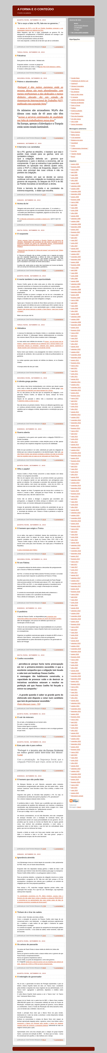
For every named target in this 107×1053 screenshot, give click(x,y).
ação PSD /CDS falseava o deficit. (50, 67)
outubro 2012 (75, 417)
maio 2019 (74, 632)
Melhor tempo (75, 135)
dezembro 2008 (76, 292)
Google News (75, 78)
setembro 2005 (75, 186)
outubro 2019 (75, 646)
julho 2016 (74, 540)
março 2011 (75, 366)
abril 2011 (74, 368)
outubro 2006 (75, 221)
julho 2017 (74, 572)
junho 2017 (74, 570)
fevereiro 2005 (75, 167)
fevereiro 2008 (75, 265)
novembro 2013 (76, 453)
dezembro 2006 (76, 227)
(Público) (20, 246)
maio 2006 (74, 208)
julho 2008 (74, 278)
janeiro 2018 (75, 589)
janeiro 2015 (75, 491)
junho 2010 (74, 341)
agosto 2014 (75, 477)
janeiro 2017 (75, 556)
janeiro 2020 (75, 654)
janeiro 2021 (75, 681)
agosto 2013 (75, 444)
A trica (73, 146)
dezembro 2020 (76, 679)
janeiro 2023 (75, 747)
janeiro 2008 (75, 262)
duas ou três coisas (77, 94)
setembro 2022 (75, 736)
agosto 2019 (75, 641)
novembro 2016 (76, 551)
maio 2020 (74, 662)
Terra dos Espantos (77, 116)
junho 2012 (74, 406)
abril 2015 (74, 499)
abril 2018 (74, 597)
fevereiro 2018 (75, 591)
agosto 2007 (75, 248)
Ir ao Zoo (74, 151)
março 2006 (75, 202)
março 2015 (75, 496)
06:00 (44, 603)
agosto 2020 (75, 670)
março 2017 (75, 562)
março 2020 (75, 660)
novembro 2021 (76, 709)
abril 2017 (74, 564)
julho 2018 (74, 605)
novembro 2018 (76, 616)
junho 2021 (74, 695)
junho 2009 (74, 308)
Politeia (73, 108)
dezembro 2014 (76, 488)
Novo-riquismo (75, 132)
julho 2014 (74, 474)
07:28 (44, 460)
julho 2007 (74, 246)
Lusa (20, 755)
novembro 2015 (76, 518)
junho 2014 (74, 472)
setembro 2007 (75, 251)
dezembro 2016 (76, 553)
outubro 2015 (75, 515)
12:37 (44, 194)
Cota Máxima (75, 89)
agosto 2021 (75, 700)
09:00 (44, 225)
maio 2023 (74, 758)
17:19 (44, 319)
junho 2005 (74, 178)
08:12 (44, 736)
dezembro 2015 (76, 521)
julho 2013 (74, 442)
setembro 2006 (75, 218)
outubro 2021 (75, 706)
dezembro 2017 (76, 586)
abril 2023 (74, 755)
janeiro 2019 (75, 621)
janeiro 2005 (75, 164)
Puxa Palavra (75, 113)
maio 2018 (74, 600)
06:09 (44, 554)
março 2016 (75, 529)
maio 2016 (74, 534)
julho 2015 (74, 507)
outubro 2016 (75, 548)
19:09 (44, 372)
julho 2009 (74, 311)
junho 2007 (74, 243)
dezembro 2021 (76, 711)
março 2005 (75, 169)
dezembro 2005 (76, 194)
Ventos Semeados (76, 124)
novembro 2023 (76, 774)
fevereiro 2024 (75, 782)
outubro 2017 (75, 581)
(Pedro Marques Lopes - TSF (28, 704)
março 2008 (75, 267)
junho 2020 (74, 665)
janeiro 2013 (75, 425)
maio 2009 (74, 306)
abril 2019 (74, 630)
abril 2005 (74, 172)
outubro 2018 (75, 613)
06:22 (44, 770)
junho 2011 (74, 374)
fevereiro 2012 (75, 395)
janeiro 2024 (75, 779)
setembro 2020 (75, 673)
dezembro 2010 (76, 357)
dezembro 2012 (76, 423)
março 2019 (75, 627)
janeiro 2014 (75, 458)
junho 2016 (74, 537)
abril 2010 (74, 336)
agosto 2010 (75, 346)
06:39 (44, 47)
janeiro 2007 (75, 229)
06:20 (44, 708)
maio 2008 (74, 273)
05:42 (44, 649)
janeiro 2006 (75, 197)
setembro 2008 (75, 284)
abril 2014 (74, 466)
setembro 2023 (75, 768)
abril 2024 (74, 787)
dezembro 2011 (76, 390)
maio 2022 (74, 725)
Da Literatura (75, 91)
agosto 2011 (75, 379)
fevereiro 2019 (75, 624)
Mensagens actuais (77, 796)
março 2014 (75, 464)
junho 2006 (74, 210)
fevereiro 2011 (75, 363)
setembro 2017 (75, 578)
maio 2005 (74, 175)
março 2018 (75, 594)
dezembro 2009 (76, 325)
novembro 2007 (76, 257)
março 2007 (75, 235)
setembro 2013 (75, 447)
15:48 (44, 849)
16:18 (44, 519)
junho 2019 (74, 635)
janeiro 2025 (75, 793)
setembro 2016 (75, 545)
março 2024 (75, 785)
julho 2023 (74, 763)
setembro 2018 (75, 611)
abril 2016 (74, 532)
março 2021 (75, 687)
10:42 (44, 935)
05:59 (44, 270)
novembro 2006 (76, 224)
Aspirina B (74, 83)
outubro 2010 (75, 352)
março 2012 (75, 398)
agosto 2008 (75, 281)
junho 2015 (74, 504)
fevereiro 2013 (75, 428)
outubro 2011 (75, 385)
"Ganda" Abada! (76, 154)
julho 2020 (74, 668)
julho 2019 (74, 638)
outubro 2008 (75, 287)
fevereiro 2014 (75, 461)
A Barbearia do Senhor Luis (79, 81)
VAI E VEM (74, 121)
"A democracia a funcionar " (79, 148)
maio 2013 (74, 436)
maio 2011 (74, 371)
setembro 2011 (75, 382)
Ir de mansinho (75, 137)
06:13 (44, 1040)
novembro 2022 (76, 741)
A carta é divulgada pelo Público (27, 550)
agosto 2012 (75, 412)
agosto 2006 (75, 216)
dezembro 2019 (76, 651)
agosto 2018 (75, 608)
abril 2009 (74, 303)
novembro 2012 (76, 420)
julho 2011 (74, 376)
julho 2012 (74, 409)
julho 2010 (74, 344)
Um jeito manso (76, 119)
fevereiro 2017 (75, 559)
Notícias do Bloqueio (77, 102)
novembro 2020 (76, 676)
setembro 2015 (75, 512)
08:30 (44, 423)
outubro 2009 (75, 319)
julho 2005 (74, 180)
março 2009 (75, 300)
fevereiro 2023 (75, 749)
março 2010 (75, 333)
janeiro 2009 (75, 295)
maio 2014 (74, 469)
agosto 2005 (75, 183)
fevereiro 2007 (75, 232)
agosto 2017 (75, 575)
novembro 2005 (76, 191)
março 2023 (75, 752)
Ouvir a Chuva (75, 105)
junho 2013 (74, 439)
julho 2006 (74, 213)
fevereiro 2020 (75, 657)
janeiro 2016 (75, 523)
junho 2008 (74, 276)
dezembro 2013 (76, 455)
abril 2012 (74, 401)
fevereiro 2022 (75, 717)
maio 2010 (74, 338)
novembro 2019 (76, 649)
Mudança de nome (77, 140)
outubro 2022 (75, 739)
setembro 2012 (75, 414)
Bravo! (73, 156)
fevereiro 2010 (75, 330)
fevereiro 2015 (75, 493)
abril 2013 (74, 434)
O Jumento (74, 97)
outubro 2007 (75, 254)
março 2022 (75, 719)
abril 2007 (74, 238)
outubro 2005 (75, 188)
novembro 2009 (76, 322)
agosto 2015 (75, 510)
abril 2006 (74, 205)
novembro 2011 (76, 387)
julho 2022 (74, 730)
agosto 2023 (75, 766)
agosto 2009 (75, 314)
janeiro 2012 (75, 393)
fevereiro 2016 (75, 526)
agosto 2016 (75, 542)
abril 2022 (74, 722)
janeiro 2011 (75, 360)
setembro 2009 (75, 316)
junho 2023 (74, 760)
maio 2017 (74, 567)
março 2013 (75, 431)
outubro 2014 (75, 483)
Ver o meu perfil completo (79, 32)
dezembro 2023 (76, 777)
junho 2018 (74, 602)
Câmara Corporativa (77, 86)
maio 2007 (74, 240)
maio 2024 (74, 790)
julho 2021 (74, 698)
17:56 (44, 906)
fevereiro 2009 (75, 297)
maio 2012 (74, 404)
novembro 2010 (76, 355)
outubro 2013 (75, 450)
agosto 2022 (75, 733)
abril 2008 (74, 270)
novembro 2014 (76, 485)
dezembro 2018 (76, 619)
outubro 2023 (75, 771)
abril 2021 (74, 689)
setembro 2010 (75, 349)
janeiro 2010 (75, 327)
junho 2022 (74, 728)
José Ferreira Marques (81, 25)
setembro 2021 (75, 703)
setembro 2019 (75, 643)
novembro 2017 (76, 583)
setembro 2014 (75, 480)
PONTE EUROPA (76, 111)
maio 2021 (74, 692)
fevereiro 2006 (75, 199)
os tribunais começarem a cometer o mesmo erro (34, 219)
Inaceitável (74, 143)
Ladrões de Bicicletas (77, 100)
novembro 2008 (76, 289)
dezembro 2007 (76, 259)
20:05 (44, 138)
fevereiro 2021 (75, 684)
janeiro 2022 (75, 714)
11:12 (44, 73)
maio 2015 (74, 502)
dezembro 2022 (76, 744)
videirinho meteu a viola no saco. (28, 401)
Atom (79, 807)
